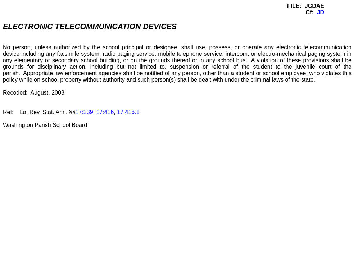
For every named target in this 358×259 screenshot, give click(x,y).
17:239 (84, 112)
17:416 (105, 112)
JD (320, 12)
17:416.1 (128, 112)
